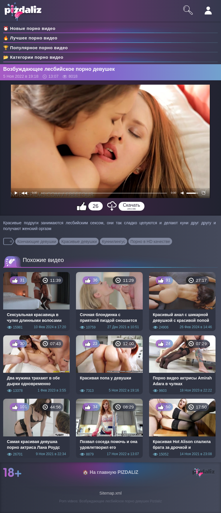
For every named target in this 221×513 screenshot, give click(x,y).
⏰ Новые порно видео (29, 28)
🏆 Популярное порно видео (35, 47)
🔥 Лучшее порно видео (30, 37)
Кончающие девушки (36, 241)
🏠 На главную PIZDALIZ (110, 472)
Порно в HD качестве (150, 241)
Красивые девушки (79, 241)
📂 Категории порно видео (33, 57)
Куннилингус (113, 241)
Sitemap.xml (110, 493)
